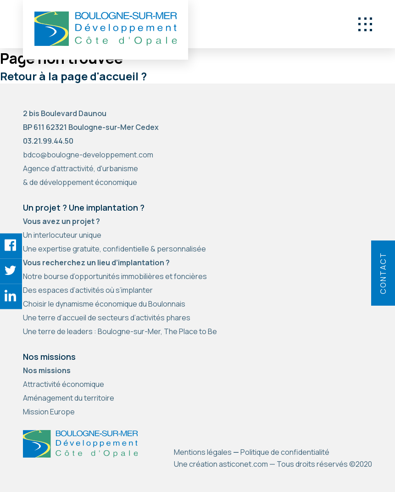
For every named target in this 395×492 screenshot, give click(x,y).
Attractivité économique (63, 384)
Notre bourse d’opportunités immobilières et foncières (115, 276)
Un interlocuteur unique (62, 235)
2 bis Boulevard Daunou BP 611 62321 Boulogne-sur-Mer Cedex (91, 120)
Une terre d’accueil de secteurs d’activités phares (106, 318)
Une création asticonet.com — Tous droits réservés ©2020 (273, 464)
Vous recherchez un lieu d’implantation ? (96, 262)
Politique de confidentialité (284, 452)
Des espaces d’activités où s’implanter (88, 290)
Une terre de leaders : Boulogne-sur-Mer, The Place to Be (120, 331)
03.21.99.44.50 (48, 141)
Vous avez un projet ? (61, 221)
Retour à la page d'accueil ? (73, 76)
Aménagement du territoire (68, 398)
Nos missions (47, 370)
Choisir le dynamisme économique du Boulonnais (104, 304)
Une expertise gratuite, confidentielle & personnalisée (114, 249)
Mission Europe (49, 412)
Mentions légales (203, 452)
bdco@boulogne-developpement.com (88, 155)
